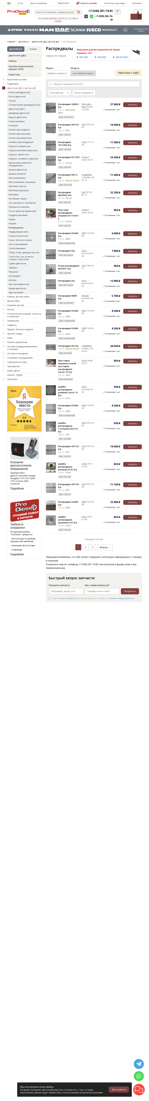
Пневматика (13, 320)
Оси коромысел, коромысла (22, 202)
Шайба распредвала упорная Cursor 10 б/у (68, 391)
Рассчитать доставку (114, 3)
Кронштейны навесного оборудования (20, 164)
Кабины (13, 61)
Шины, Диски (13, 370)
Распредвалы (16, 227)
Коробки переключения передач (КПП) (21, 67)
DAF (84, 124)
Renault (85, 295)
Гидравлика (12, 83)
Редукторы (14, 74)
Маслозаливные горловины (22, 182)
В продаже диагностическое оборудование (20, 465)
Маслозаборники (17, 178)
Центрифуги (14, 276)
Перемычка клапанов (19, 207)
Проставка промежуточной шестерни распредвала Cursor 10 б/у (67, 366)
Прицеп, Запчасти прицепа (20, 329)
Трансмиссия (13, 366)
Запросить (130, 591)
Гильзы (12, 100)
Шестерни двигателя (19, 284)
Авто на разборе (39, 3)
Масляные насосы (17, 186)
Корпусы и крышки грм (20, 146)
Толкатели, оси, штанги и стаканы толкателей (21, 258)
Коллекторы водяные (19, 129)
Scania (85, 157)
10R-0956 (101, 57)
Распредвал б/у (66, 250)
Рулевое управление (17, 342)
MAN (84, 233)
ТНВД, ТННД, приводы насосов (24, 252)
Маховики (13, 194)
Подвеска (11, 325)
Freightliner (87, 174)
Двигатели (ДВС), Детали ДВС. (22, 88)
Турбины (13, 267)
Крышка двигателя (18, 169)
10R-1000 (83, 57)
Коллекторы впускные (19, 133)
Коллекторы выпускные (20, 138)
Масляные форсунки (19, 190)
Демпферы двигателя (19, 113)
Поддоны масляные (18, 215)
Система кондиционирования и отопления (22, 348)
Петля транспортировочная (22, 211)
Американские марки (141, 30)
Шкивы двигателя (17, 288)
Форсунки (13, 271)
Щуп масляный (16, 292)
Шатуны (12, 280)
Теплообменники (17, 248)
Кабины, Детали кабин (18, 296)
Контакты (137, 3)
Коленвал (13, 125)
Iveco (84, 250)
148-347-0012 (121, 57)
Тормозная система (17, 362)
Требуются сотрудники (17, 525)
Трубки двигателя (17, 263)
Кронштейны (13, 301)
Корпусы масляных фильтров (23, 150)
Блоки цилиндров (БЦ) (19, 92)
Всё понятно (119, 1089)
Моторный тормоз (18, 198)
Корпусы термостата (19, 154)
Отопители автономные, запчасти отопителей (24, 315)
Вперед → (105, 547)
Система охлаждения (17, 353)
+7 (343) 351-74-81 (100, 11)
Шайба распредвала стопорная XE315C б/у (68, 427)
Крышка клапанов (17, 173)
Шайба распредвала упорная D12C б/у (67, 466)
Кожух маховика (17, 121)
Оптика (10, 309)
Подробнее (17, 488)
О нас (20, 3)
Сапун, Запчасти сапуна (20, 240)
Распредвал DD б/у (68, 345)
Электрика (12, 379)
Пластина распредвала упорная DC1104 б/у (68, 214)
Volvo (84, 142)
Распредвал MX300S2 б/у (64, 194)
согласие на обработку (67, 598)
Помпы (12, 219)
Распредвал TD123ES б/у (64, 143)
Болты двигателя (17, 96)
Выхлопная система (17, 79)
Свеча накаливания (18, 244)
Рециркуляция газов (18, 231)
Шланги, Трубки (15, 375)
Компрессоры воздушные (21, 142)
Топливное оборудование (20, 357)
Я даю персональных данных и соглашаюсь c (93, 598)
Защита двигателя (18, 117)
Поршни (12, 223)
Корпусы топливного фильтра (23, 158)
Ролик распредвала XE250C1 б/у (68, 267)
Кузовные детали (15, 305)
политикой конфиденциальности (121, 598)
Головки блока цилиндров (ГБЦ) (24, 104)
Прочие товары (14, 333)
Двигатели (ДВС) (17, 55)
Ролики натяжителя (18, 236)
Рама (9, 338)
